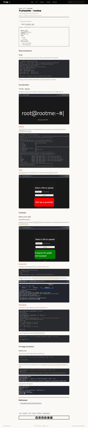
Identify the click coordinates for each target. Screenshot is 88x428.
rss (47, 425)
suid (30, 413)
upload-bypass (46, 413)
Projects (42, 2)
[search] (76, 2)
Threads (48, 2)
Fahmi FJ (9, 425)
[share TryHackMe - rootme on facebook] (45, 418)
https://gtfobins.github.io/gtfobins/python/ (31, 403)
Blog (32, 2)
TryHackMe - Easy (29, 24)
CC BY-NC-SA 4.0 (37, 425)
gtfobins (39, 413)
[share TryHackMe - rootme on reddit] (42, 418)
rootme (26, 30)
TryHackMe (29, 8)
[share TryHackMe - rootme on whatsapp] (48, 418)
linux (20, 413)
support (44, 425)
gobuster (25, 413)
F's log (5, 2)
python (34, 413)
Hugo (78, 425)
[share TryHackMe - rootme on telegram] (51, 418)
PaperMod (82, 425)
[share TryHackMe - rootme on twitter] (37, 418)
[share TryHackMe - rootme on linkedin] (40, 418)
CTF (37, 2)
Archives (54, 2)
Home (20, 8)
